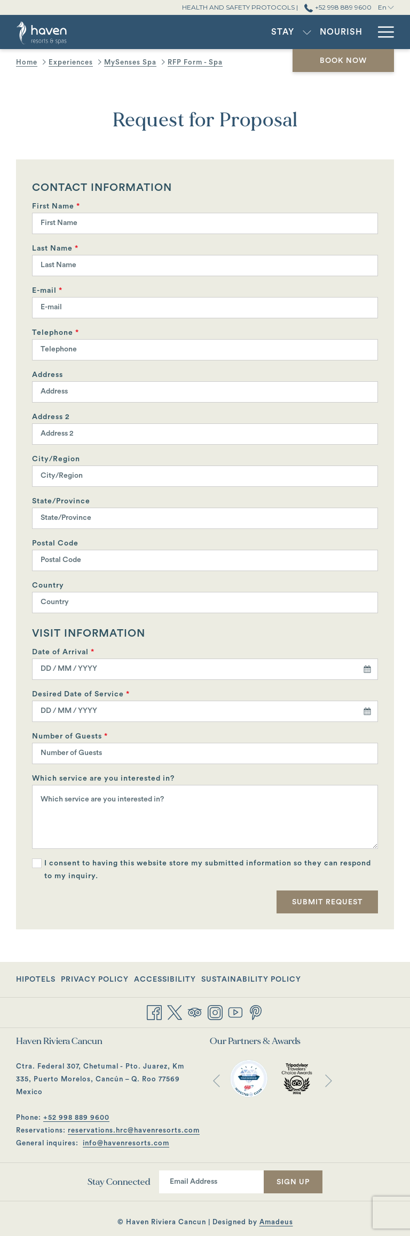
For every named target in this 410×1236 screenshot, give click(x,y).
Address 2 (51, 417)
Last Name (55, 248)
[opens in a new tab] (248, 1078)
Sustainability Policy (251, 979)
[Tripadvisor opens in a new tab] (194, 1011)
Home (26, 62)
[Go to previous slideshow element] (216, 1080)
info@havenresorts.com (126, 1142)
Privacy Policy (95, 979)
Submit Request (327, 902)
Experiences (71, 62)
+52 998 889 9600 (76, 1117)
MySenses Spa (130, 62)
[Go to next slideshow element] (328, 1080)
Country (48, 585)
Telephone (55, 332)
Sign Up (293, 1182)
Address (47, 375)
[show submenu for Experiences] (364, 32)
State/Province (61, 501)
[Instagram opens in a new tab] (215, 1011)
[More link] (382, 32)
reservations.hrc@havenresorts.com (134, 1130)
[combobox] (205, 669)
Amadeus (276, 1221)
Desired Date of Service (81, 694)
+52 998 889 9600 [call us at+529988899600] (337, 7)
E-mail (47, 290)
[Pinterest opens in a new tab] (255, 1011)
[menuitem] (195, 32)
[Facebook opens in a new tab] (154, 1011)
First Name (56, 206)
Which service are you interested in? (103, 778)
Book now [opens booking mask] (343, 61)
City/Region (56, 459)
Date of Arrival (63, 652)
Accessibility (165, 979)
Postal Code (55, 543)
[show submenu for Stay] (219, 32)
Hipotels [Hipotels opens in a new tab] (36, 981)
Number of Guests (70, 736)
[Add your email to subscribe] (211, 1181)
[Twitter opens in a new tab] (174, 1011)
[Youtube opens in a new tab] (235, 1011)
